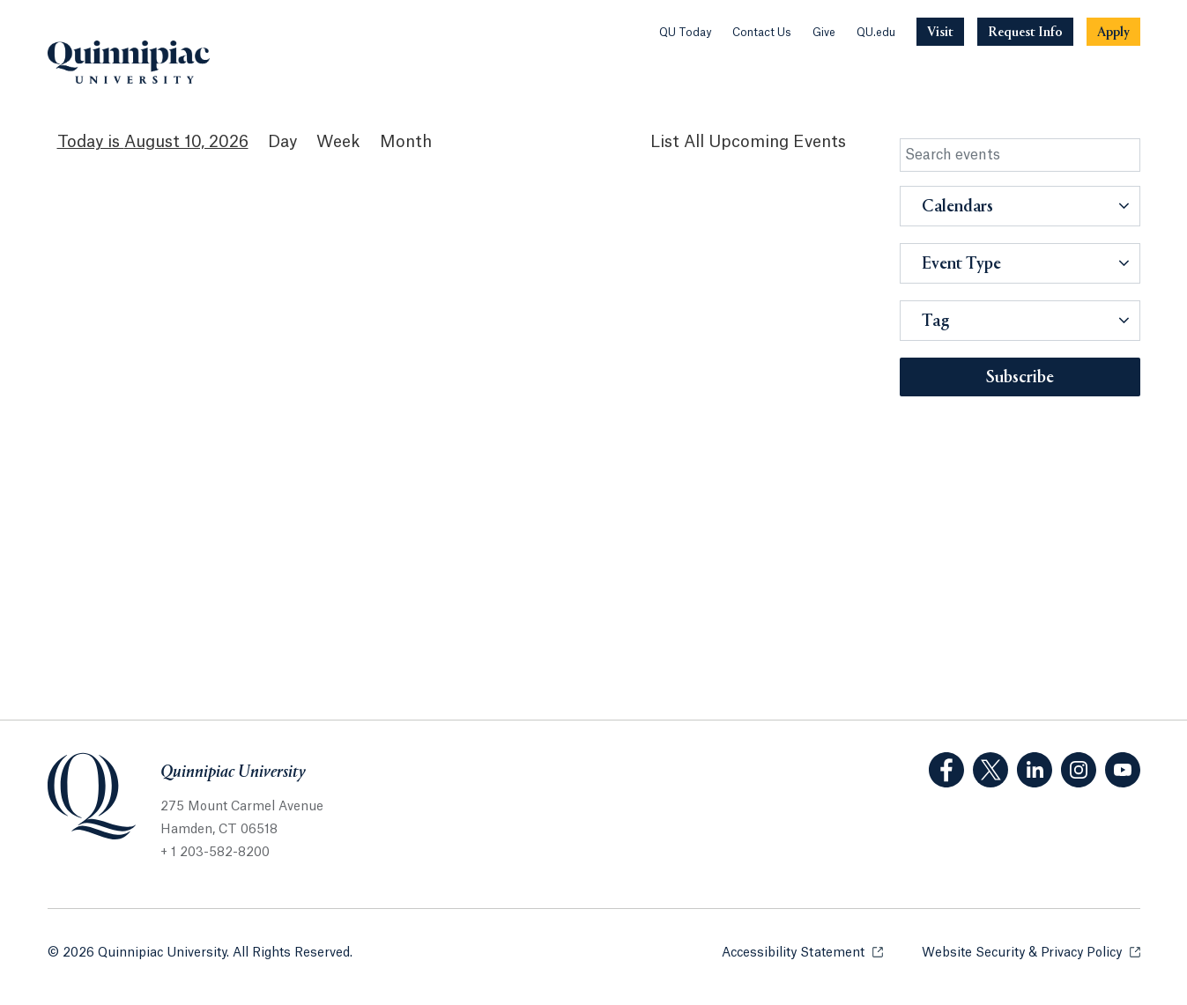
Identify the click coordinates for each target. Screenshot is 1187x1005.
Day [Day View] (282, 142)
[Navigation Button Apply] (1113, 32)
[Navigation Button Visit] (940, 32)
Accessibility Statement (802, 951)
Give (823, 32)
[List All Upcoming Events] (748, 142)
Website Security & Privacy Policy (1031, 951)
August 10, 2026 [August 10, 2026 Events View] (186, 142)
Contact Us (761, 32)
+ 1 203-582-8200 (215, 852)
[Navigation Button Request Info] (1025, 32)
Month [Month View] (406, 142)
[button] (1020, 206)
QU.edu (876, 32)
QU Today (685, 32)
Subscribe (1020, 378)
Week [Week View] (338, 142)
